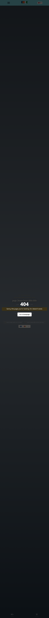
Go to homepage (24, 314)
